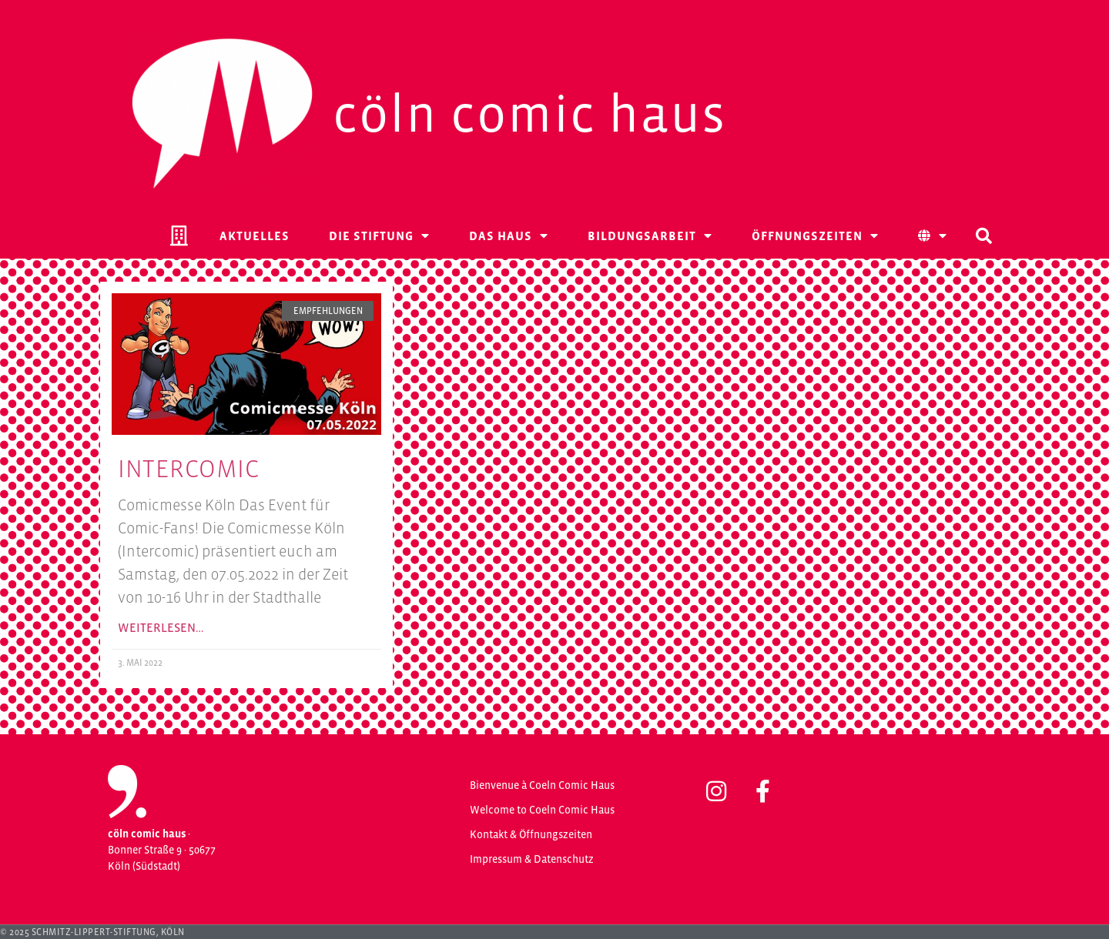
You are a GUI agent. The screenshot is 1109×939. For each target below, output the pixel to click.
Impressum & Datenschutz (532, 859)
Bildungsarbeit (650, 235)
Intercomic (188, 469)
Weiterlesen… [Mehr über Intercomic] (160, 627)
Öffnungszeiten (815, 235)
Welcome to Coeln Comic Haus (542, 810)
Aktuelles (254, 235)
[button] (983, 235)
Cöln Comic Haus (529, 114)
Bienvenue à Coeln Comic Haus (542, 785)
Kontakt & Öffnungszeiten (531, 834)
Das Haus (508, 235)
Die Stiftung (379, 235)
